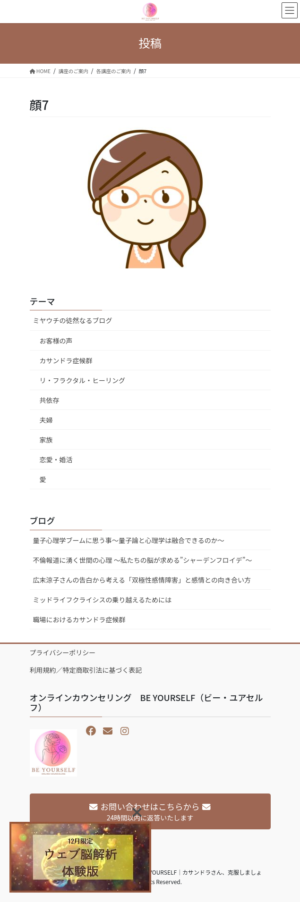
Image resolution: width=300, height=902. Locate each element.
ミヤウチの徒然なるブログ (72, 320)
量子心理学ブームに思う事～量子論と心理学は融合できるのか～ (128, 540)
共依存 (50, 400)
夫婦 (46, 420)
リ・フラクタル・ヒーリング (82, 380)
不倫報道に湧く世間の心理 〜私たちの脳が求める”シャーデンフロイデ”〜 (142, 560)
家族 (46, 439)
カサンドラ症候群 (66, 360)
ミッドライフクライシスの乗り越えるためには (102, 599)
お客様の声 (56, 340)
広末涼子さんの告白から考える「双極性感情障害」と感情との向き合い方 (142, 580)
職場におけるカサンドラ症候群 (79, 619)
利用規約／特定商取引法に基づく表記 (86, 670)
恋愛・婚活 (56, 459)
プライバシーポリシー (63, 652)
